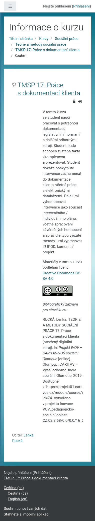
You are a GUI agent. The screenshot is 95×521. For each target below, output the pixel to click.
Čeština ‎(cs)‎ (14, 488)
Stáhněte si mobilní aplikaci (26, 514)
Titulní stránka (21, 38)
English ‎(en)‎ (18, 499)
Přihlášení (81, 6)
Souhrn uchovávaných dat (25, 508)
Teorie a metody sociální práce (41, 44)
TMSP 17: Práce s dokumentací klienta (48, 50)
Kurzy (43, 38)
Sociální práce (66, 38)
